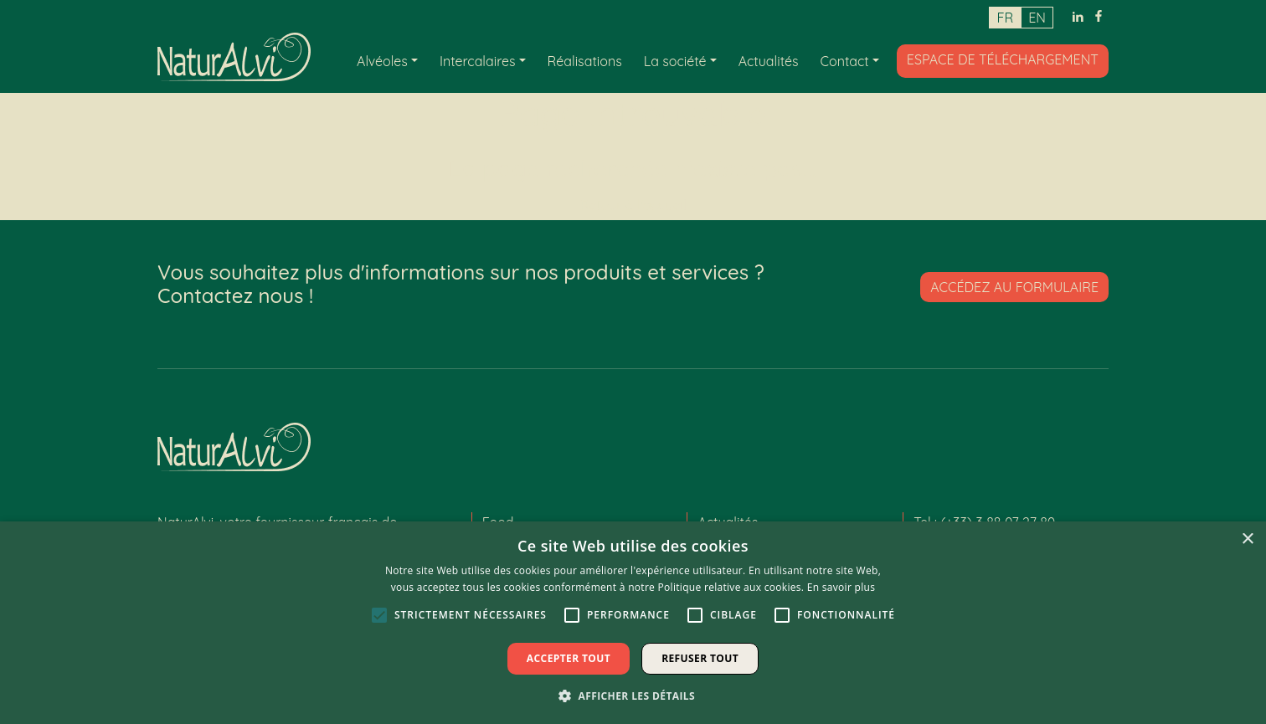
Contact (845, 60)
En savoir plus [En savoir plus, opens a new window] (841, 587)
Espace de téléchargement (1003, 58)
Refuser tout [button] (699, 658)
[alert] (633, 622)
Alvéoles (382, 60)
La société (675, 60)
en (1037, 17)
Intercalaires (478, 60)
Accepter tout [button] (568, 658)
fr (1004, 17)
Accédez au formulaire (1014, 287)
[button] (633, 695)
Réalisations (585, 60)
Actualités (768, 60)
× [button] (1247, 539)
